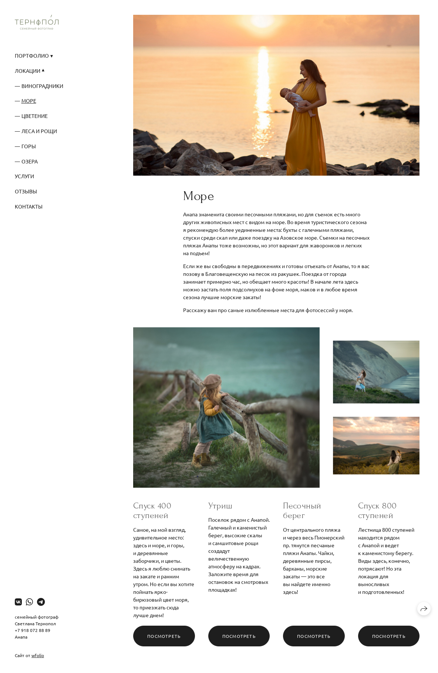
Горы (28, 146)
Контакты (29, 206)
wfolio (37, 655)
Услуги (24, 176)
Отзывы (26, 191)
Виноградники (42, 85)
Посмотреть (164, 636)
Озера (29, 161)
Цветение (34, 115)
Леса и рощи (39, 131)
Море (28, 100)
